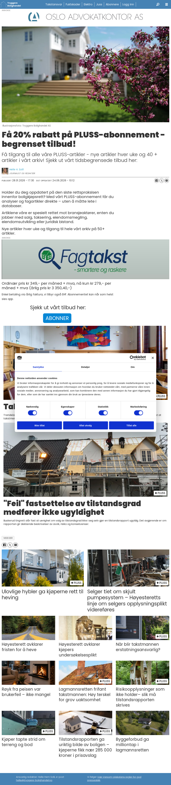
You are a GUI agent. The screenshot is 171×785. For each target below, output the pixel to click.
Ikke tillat (39, 425)
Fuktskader (73, 4)
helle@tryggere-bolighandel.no (34, 780)
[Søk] (157, 4)
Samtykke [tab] (38, 366)
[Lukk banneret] (153, 358)
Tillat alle (132, 425)
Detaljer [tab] (85, 366)
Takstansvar (53, 4)
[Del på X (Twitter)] (161, 180)
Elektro (88, 4)
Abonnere (112, 4)
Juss (99, 4)
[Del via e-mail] (166, 180)
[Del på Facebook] (156, 180)
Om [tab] (133, 366)
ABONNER (57, 318)
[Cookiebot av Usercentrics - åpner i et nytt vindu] (132, 357)
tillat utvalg (85, 425)
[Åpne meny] (166, 4)
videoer (8, 538)
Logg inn (128, 4)
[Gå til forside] (12, 4)
